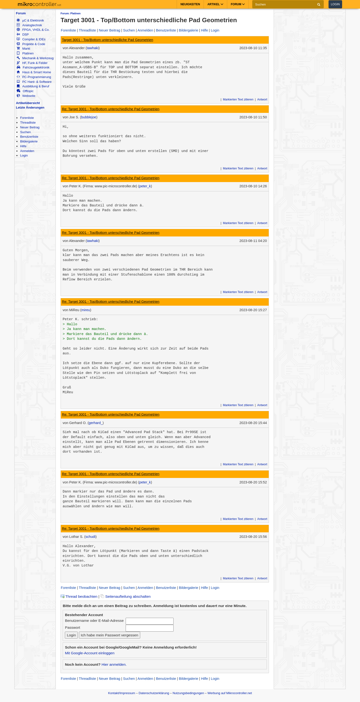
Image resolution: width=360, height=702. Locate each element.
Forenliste (27, 118)
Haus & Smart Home (34, 72)
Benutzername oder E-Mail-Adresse (94, 620)
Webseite (26, 96)
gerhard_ (96, 423)
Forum (21, 13)
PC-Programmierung (34, 77)
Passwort (72, 627)
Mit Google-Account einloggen (89, 653)
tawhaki (92, 48)
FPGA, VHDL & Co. (33, 29)
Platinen (25, 53)
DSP (23, 34)
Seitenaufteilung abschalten (125, 596)
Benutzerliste (29, 136)
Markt (23, 48)
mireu (85, 310)
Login (335, 4)
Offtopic (25, 91)
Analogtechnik (29, 25)
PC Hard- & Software (34, 82)
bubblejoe (88, 117)
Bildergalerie (28, 141)
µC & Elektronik (30, 20)
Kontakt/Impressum (121, 693)
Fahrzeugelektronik (33, 67)
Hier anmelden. (114, 664)
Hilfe (23, 146)
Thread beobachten (79, 596)
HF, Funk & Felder (32, 63)
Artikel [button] (215, 4)
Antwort (262, 99)
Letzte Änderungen (30, 107)
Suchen (25, 132)
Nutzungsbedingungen (188, 693)
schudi (90, 537)
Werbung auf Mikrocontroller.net (229, 693)
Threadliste (28, 122)
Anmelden (27, 151)
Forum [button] (238, 4)
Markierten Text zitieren (238, 99)
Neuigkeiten (190, 4)
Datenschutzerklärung (154, 693)
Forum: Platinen (71, 13)
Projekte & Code (31, 44)
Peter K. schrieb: (80, 319)
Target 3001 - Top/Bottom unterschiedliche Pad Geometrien (107, 40)
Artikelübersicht (28, 103)
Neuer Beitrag (29, 127)
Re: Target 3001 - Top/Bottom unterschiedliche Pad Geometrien (110, 109)
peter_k (145, 186)
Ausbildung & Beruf (33, 86)
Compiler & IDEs (31, 39)
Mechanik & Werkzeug (35, 58)
